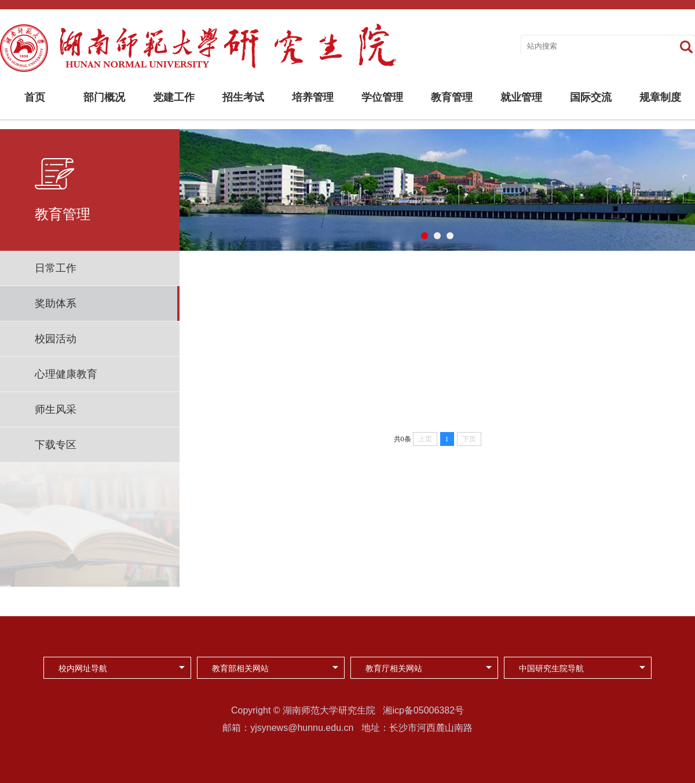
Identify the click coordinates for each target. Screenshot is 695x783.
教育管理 (452, 97)
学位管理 (382, 97)
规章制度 (660, 97)
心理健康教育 (66, 374)
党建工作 (174, 97)
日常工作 (55, 268)
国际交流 (591, 97)
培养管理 (313, 97)
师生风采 (55, 409)
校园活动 (55, 339)
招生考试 (243, 97)
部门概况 (104, 97)
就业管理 (521, 97)
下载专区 (55, 445)
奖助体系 (55, 303)
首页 (34, 97)
